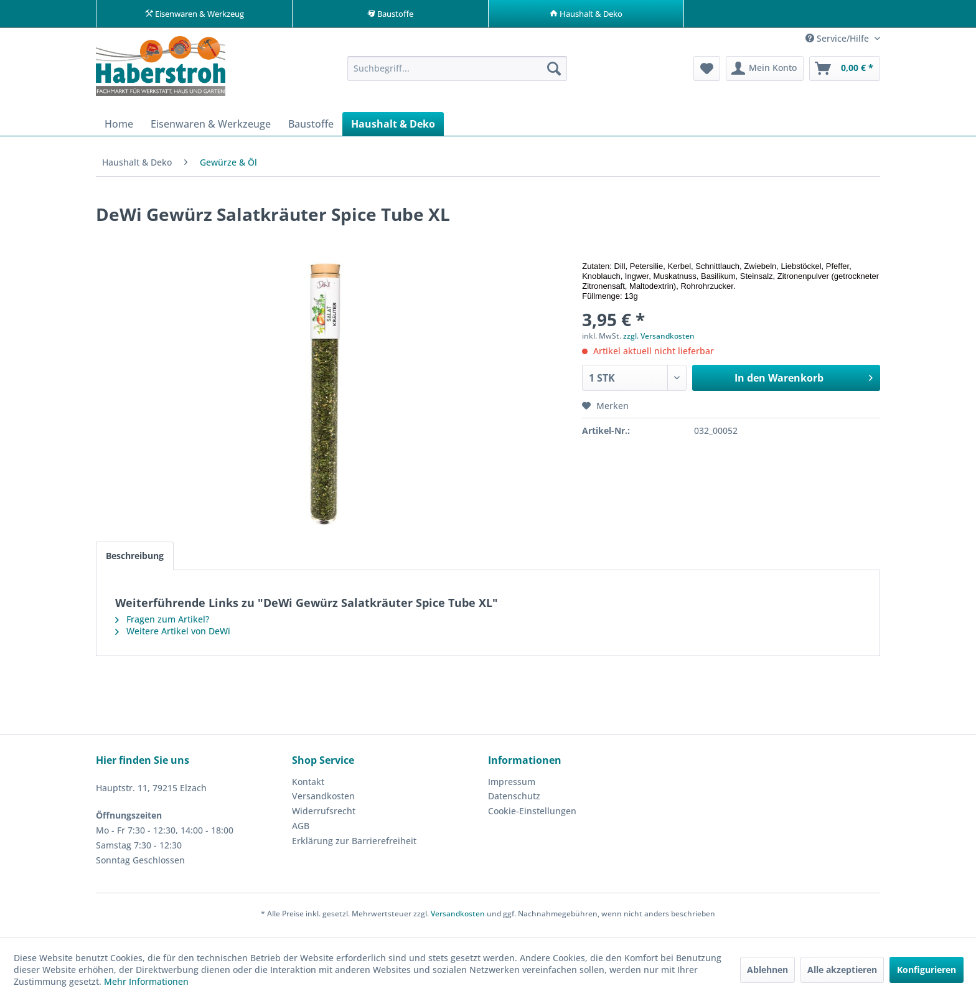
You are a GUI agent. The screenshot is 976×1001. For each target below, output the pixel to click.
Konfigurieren (926, 969)
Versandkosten (323, 800)
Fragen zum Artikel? (162, 623)
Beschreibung (135, 559)
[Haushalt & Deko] (393, 127)
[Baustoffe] (310, 127)
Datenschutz (514, 800)
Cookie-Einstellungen (532, 814)
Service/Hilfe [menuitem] (838, 42)
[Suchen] (554, 72)
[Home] (119, 127)
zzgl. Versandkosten (659, 339)
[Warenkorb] (844, 72)
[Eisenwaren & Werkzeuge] (210, 127)
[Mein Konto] (765, 72)
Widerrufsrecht (323, 814)
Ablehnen (767, 969)
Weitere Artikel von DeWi (172, 635)
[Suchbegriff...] (457, 72)
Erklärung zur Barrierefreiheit (354, 844)
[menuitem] (457, 72)
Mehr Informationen (146, 981)
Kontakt (308, 785)
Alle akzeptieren (842, 969)
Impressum (511, 785)
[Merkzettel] (706, 72)
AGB (300, 829)
